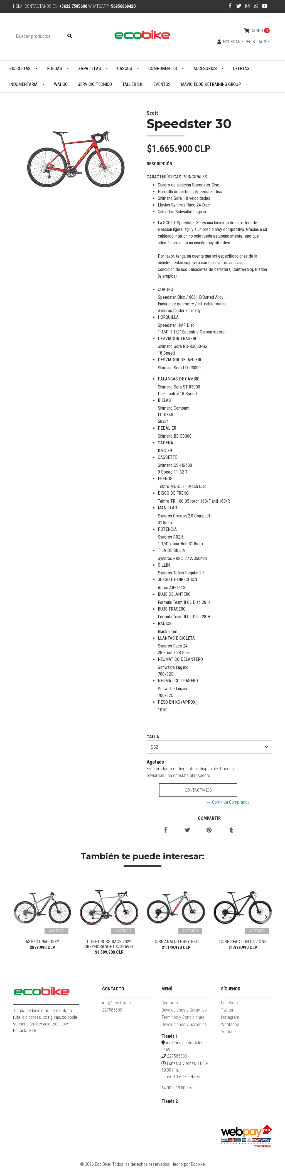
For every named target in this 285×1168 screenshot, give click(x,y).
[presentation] (18, 917)
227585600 (112, 1010)
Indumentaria (23, 84)
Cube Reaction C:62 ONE (242, 941)
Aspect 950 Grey (42, 941)
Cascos (124, 68)
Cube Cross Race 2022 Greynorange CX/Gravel (109, 944)
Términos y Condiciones (182, 1017)
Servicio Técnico (95, 84)
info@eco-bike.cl (117, 1003)
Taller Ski (132, 84)
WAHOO (61, 84)
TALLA (153, 736)
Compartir (209, 818)
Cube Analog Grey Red (175, 941)
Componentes (162, 68)
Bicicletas (20, 68)
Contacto (169, 1003)
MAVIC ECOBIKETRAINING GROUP (211, 84)
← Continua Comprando (228, 802)
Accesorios (205, 68)
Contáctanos (198, 790)
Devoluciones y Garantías (184, 1010)
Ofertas (241, 68)
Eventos (162, 84)
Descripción (159, 163)
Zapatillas (89, 68)
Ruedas (54, 68)
